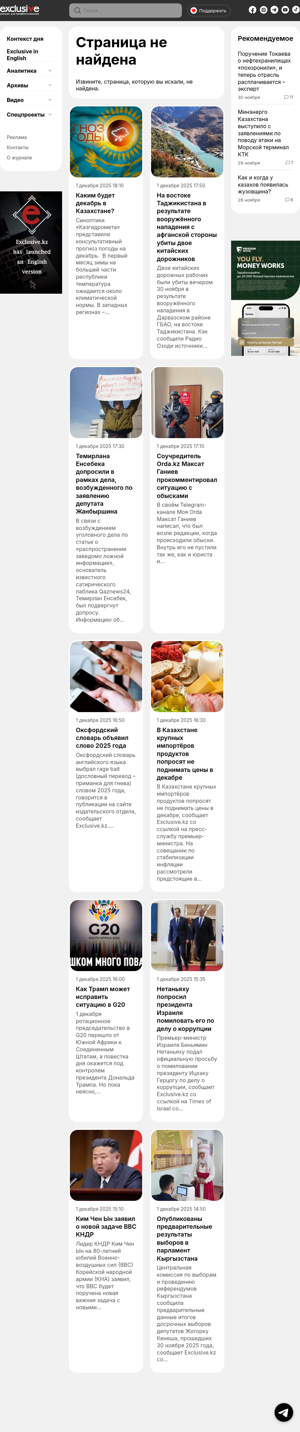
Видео (15, 100)
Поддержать (208, 10)
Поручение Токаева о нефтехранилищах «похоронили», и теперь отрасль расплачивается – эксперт (264, 71)
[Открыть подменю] (49, 70)
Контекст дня (25, 38)
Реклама (17, 137)
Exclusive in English (22, 55)
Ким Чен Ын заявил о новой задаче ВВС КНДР (106, 1226)
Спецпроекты (25, 114)
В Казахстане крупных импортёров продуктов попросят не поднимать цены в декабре (185, 753)
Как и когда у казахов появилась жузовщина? (263, 184)
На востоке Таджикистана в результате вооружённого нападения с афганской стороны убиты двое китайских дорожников (187, 227)
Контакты (18, 147)
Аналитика (22, 70)
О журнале (19, 157)
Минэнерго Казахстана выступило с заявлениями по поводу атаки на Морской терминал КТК (263, 133)
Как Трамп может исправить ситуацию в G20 (103, 996)
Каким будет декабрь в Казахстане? (95, 203)
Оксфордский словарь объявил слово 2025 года (102, 737)
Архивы (17, 85)
